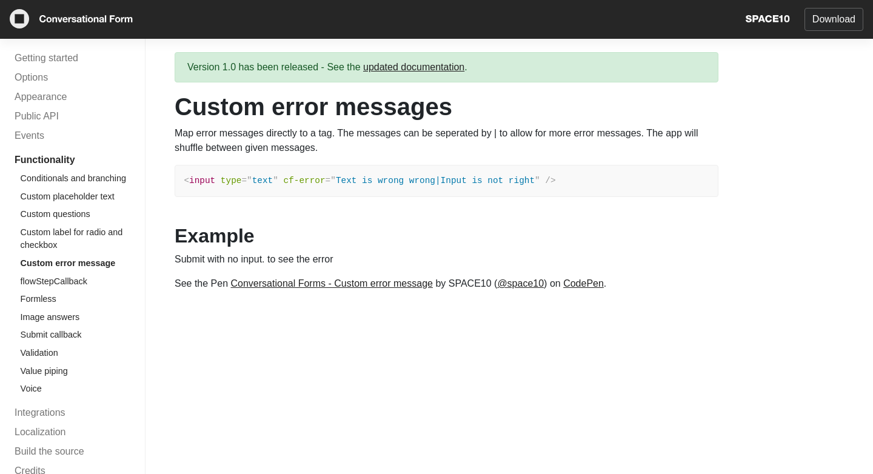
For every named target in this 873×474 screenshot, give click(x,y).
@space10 (520, 283)
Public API (37, 116)
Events (29, 135)
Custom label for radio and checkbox (72, 238)
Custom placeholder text (68, 196)
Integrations (40, 412)
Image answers (50, 317)
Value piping (44, 371)
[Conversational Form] (71, 21)
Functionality (45, 160)
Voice (31, 388)
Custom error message (68, 263)
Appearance (41, 97)
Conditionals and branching (73, 178)
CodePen (583, 283)
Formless (38, 299)
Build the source (49, 451)
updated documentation (413, 67)
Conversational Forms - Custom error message (332, 283)
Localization (40, 432)
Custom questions (55, 214)
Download (833, 19)
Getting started (46, 58)
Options (31, 77)
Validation (39, 353)
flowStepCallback (54, 281)
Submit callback (51, 334)
